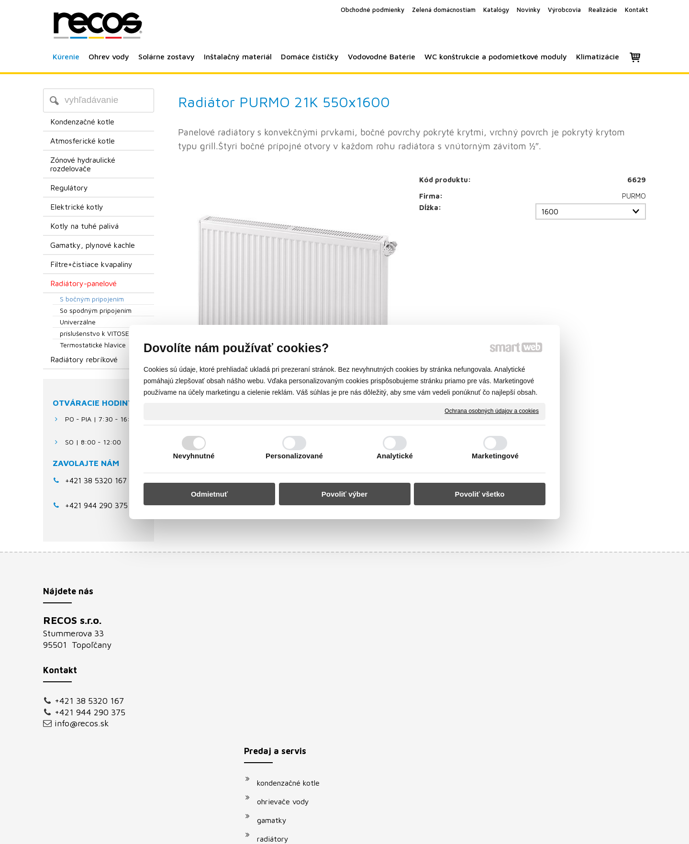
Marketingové (495, 456)
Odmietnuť (209, 494)
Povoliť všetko (480, 494)
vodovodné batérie (294, 716)
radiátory (277, 679)
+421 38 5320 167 (96, 480)
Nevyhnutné (194, 456)
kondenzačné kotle (293, 623)
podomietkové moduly (299, 735)
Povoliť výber (344, 494)
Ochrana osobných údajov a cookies (492, 411)
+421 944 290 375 (90, 712)
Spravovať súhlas (506, 830)
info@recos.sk (82, 723)
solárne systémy (289, 697)
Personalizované (294, 456)
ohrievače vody (288, 641)
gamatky (276, 660)
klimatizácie (282, 753)
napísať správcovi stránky (333, 830)
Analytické (395, 456)
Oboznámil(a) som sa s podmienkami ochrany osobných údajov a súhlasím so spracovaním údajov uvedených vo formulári (553, 735)
